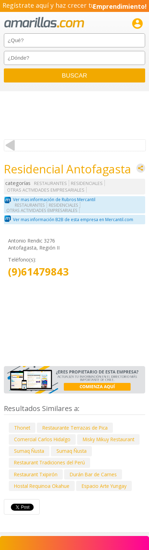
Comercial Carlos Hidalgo (42, 439)
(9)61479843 (38, 272)
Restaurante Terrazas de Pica (75, 427)
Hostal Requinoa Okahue (41, 486)
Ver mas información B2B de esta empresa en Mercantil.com (73, 220)
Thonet (22, 427)
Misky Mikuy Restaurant (108, 439)
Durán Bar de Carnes (93, 474)
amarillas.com (44, 22)
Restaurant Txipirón (35, 474)
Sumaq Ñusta (29, 451)
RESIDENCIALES (87, 183)
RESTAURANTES (50, 183)
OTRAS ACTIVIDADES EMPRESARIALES (45, 190)
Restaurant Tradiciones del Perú (49, 462)
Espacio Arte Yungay (104, 486)
